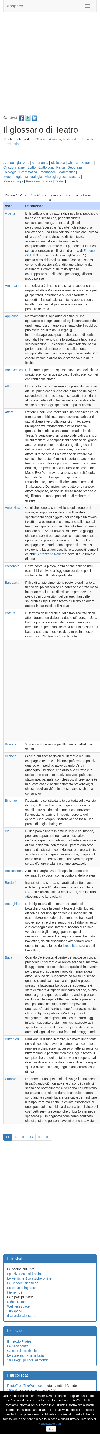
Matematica (67, 172)
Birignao (11, 800)
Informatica (48, 172)
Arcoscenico (14, 370)
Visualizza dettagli (50, 1423)
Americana (13, 286)
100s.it (12, 1390)
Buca (8, 957)
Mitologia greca (56, 177)
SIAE (29, 892)
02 (17, 1137)
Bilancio (10, 756)
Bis (7, 831)
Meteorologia (12, 177)
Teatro (59, 181)
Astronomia (40, 163)
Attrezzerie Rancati (51, 554)
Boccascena (14, 871)
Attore (9, 412)
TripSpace (14, 1311)
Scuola (47, 181)
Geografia (75, 167)
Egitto (31, 167)
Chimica (73, 163)
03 (25, 1137)
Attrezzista (12, 508)
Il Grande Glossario (21, 1316)
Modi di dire (71, 139)
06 (49, 1137)
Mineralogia (33, 177)
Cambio (10, 1079)
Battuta (10, 613)
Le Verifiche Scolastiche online (29, 1278)
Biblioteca (58, 163)
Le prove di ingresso (22, 1288)
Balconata (12, 566)
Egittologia (46, 167)
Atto (8, 386)
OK (51, 1429)
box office (70, 945)
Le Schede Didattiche (22, 1283)
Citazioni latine (14, 167)
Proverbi (87, 139)
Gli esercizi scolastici (22, 1351)
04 (33, 1137)
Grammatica (28, 172)
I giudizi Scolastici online (25, 1274)
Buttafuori (12, 1039)
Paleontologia (13, 181)
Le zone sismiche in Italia (25, 1355)
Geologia (10, 172)
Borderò (11, 882)
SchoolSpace (17, 1302)
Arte (26, 163)
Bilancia (10, 744)
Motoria (74, 177)
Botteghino (13, 904)
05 (41, 1137)
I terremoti (14, 1292)
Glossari (41, 139)
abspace (15, 6)
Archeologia (12, 163)
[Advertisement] (49, 66)
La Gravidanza (17, 1346)
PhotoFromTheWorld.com (26, 1386)
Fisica (60, 167)
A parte (10, 213)
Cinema (87, 163)
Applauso (11, 316)
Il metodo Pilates (19, 1341)
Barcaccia (12, 582)
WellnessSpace (18, 1306)
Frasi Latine (12, 144)
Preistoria (33, 181)
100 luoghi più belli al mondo (27, 1360)
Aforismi (55, 139)
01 (9, 1137)
